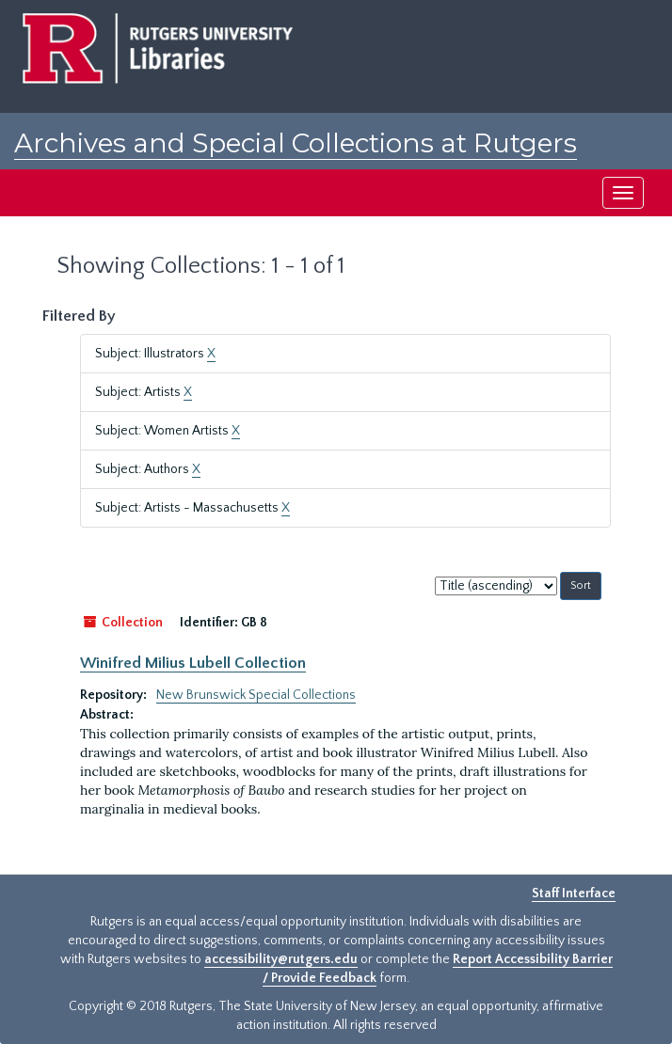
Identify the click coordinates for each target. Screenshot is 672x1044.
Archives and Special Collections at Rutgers (295, 143)
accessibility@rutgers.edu (281, 959)
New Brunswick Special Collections (256, 695)
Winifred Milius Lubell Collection (193, 663)
